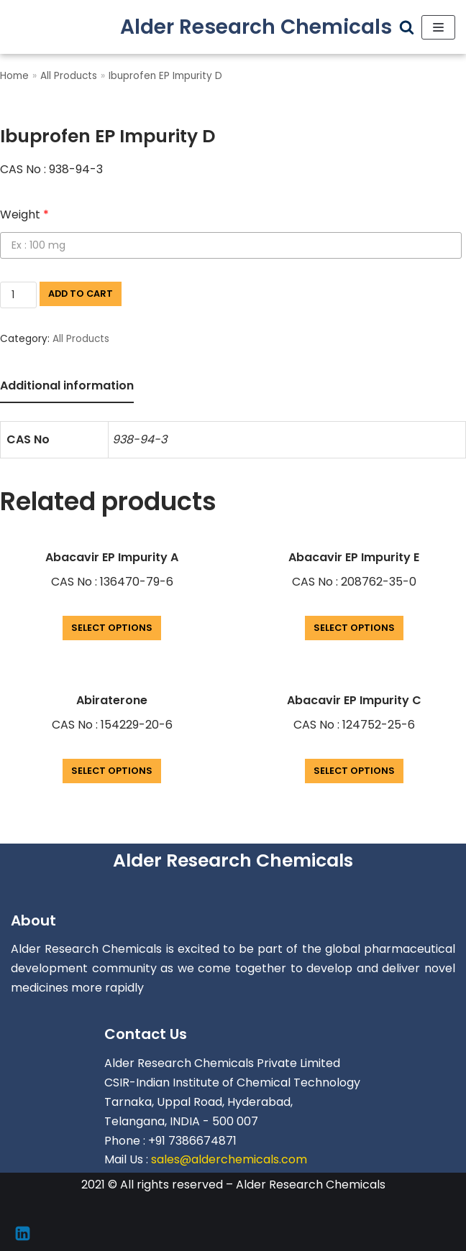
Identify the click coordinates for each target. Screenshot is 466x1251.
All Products (68, 76)
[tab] (67, 387)
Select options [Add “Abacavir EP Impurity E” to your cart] (354, 628)
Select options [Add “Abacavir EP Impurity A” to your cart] (111, 628)
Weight (24, 214)
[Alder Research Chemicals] (256, 27)
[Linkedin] (23, 1233)
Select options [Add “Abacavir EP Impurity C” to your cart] (354, 771)
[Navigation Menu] (438, 27)
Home (14, 76)
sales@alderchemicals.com (229, 1159)
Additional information (67, 385)
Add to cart (80, 293)
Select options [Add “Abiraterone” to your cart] (111, 771)
